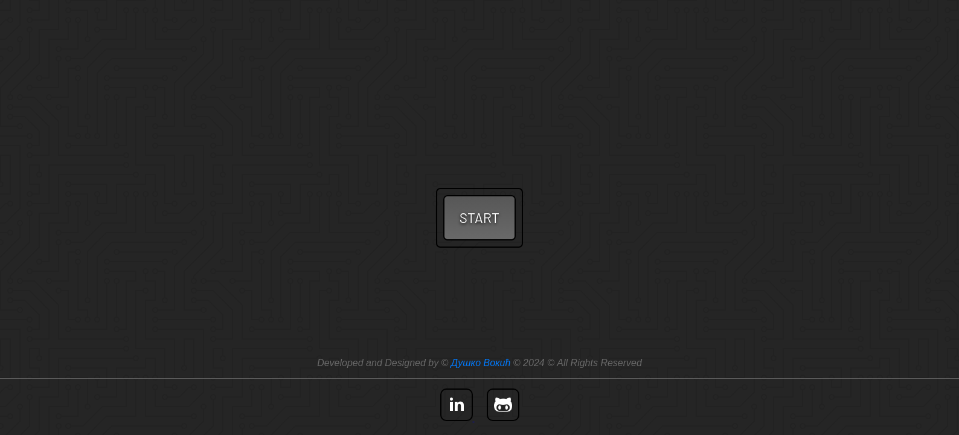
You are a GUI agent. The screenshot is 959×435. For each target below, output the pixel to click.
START (479, 217)
